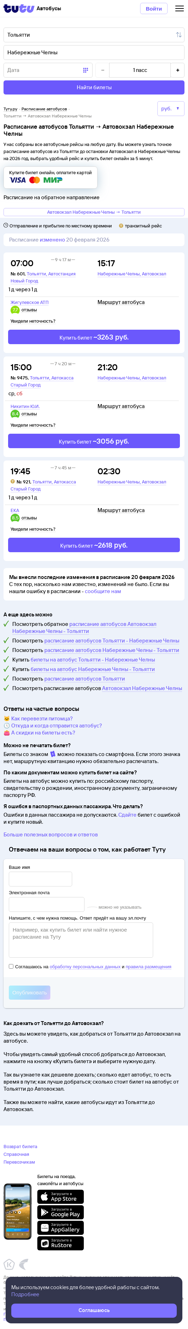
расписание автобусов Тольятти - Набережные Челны (111, 640)
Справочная (16, 1154)
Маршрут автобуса (121, 302)
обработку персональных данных (85, 966)
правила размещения (148, 966)
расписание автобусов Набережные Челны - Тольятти (111, 650)
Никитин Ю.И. (25, 406)
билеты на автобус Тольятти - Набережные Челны (93, 659)
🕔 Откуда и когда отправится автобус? (53, 725)
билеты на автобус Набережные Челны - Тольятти (93, 669)
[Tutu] (19, 8)
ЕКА (15, 510)
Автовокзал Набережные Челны (142, 688)
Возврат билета (20, 1146)
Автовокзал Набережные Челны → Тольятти (94, 212)
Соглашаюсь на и (90, 966)
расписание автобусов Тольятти (84, 678)
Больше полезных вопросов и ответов (51, 834)
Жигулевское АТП (30, 302)
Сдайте (127, 814)
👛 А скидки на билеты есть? (39, 732)
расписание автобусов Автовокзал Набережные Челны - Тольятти (84, 627)
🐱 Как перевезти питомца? (38, 718)
